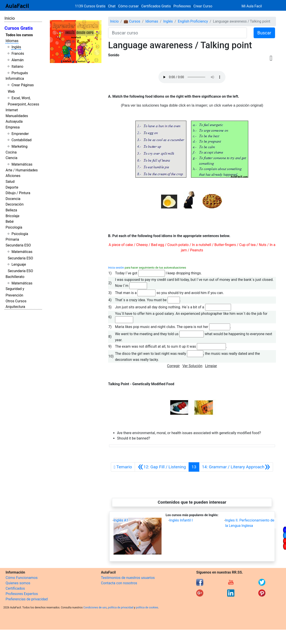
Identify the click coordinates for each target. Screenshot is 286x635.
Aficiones (13, 176)
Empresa (13, 127)
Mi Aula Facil (252, 6)
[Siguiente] (236, 467)
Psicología (14, 227)
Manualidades (17, 116)
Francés (17, 53)
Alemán (17, 60)
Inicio (9, 18)
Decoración (15, 204)
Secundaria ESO (18, 245)
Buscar (264, 33)
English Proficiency (193, 21)
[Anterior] (162, 467)
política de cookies (147, 607)
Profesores (182, 6)
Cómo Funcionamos (22, 578)
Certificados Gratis (156, 6)
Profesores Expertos (22, 594)
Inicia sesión (116, 267)
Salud (10, 181)
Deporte (12, 187)
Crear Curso (202, 6)
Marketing (19, 146)
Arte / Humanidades (22, 170)
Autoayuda (14, 121)
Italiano (17, 66)
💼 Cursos (132, 21)
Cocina (11, 152)
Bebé (10, 221)
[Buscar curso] (177, 32)
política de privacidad (120, 607)
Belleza (11, 210)
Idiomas (12, 41)
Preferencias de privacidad (27, 599)
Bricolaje (12, 216)
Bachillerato (15, 277)
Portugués (19, 73)
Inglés (16, 47)
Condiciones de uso (95, 607)
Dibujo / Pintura (18, 193)
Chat (112, 6)
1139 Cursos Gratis (90, 6)
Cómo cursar (128, 6)
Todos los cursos (19, 35)
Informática (15, 78)
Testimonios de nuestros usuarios (128, 578)
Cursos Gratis (18, 28)
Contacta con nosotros (119, 583)
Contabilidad (21, 140)
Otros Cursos (16, 301)
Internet (12, 110)
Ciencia (11, 158)
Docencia (13, 199)
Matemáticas (21, 164)
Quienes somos (18, 583)
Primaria (12, 239)
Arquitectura (15, 307)
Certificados (15, 588)
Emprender (20, 134)
